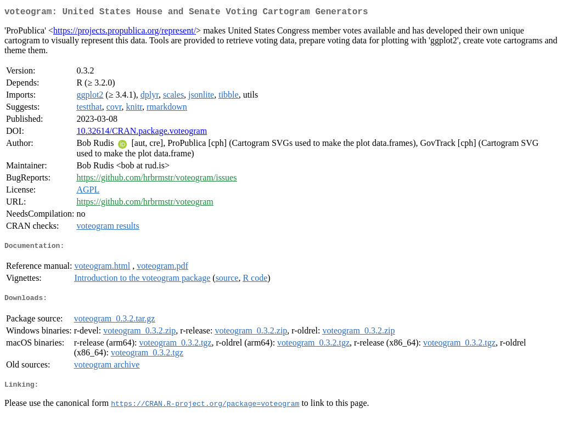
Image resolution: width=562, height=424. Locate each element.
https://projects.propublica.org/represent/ (124, 32)
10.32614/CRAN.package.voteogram (141, 133)
